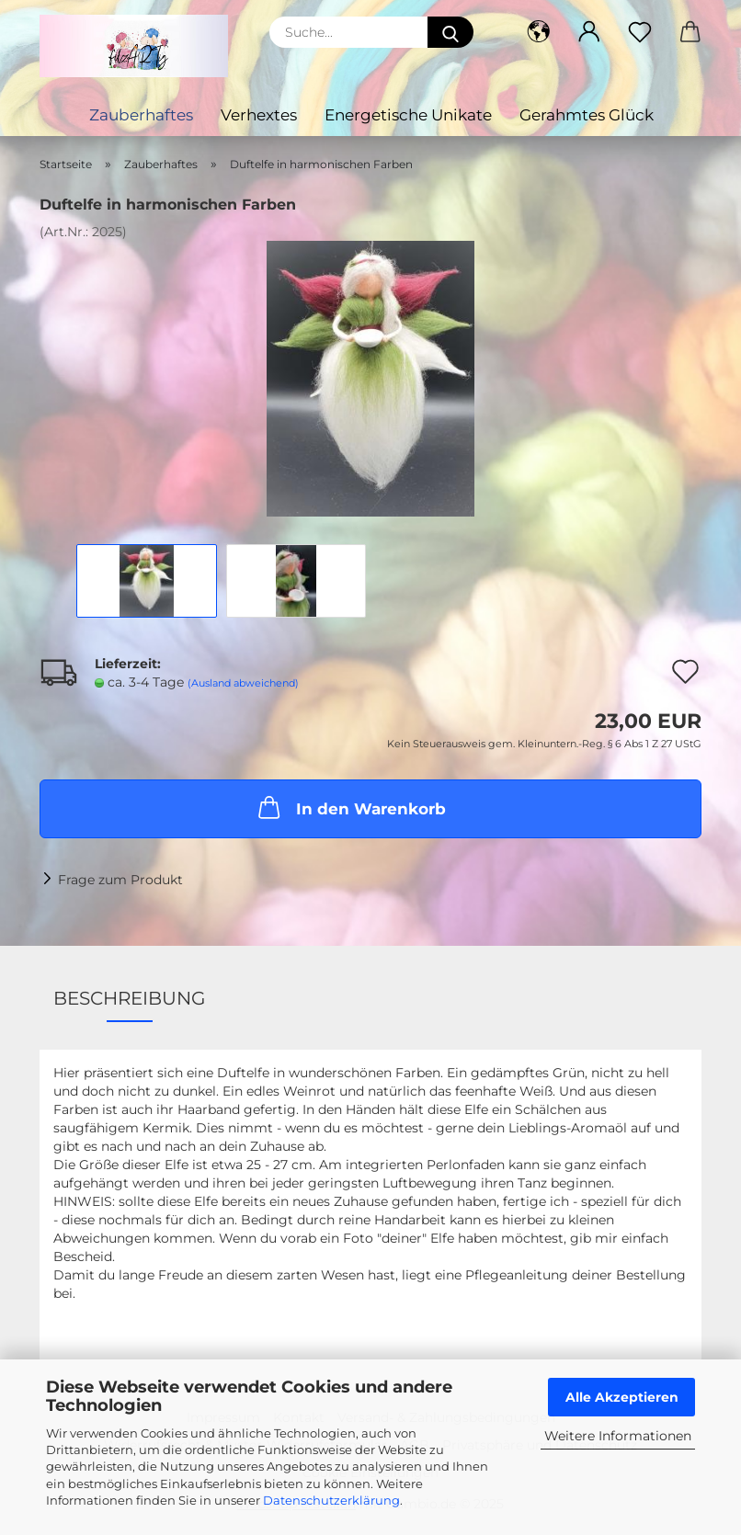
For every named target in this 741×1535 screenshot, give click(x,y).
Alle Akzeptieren (621, 1397)
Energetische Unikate (408, 115)
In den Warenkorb (350, 807)
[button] (538, 32)
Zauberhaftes (141, 115)
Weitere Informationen (617, 1435)
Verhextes (259, 115)
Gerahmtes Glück (586, 115)
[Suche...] (450, 32)
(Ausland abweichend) (243, 683)
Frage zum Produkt (120, 879)
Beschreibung (129, 998)
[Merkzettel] (639, 32)
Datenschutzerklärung (331, 1500)
